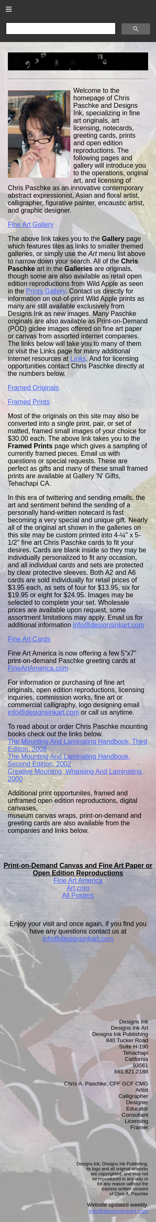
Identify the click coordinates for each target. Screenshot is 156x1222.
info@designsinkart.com (108, 624)
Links (78, 358)
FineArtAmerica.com (38, 668)
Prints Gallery (45, 291)
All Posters (78, 895)
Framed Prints (29, 401)
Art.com (78, 888)
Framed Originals (33, 387)
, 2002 (69, 760)
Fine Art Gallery (31, 224)
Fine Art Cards (29, 639)
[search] (60, 28)
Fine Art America (78, 880)
